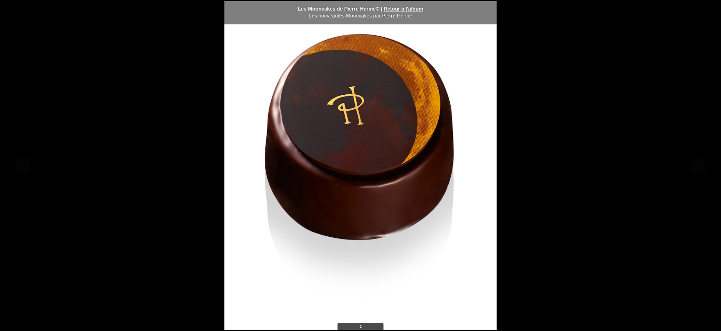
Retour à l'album (403, 8)
